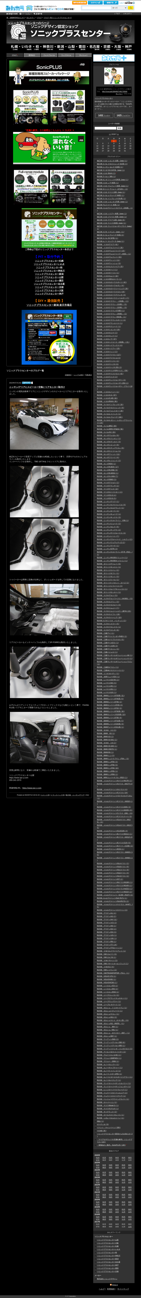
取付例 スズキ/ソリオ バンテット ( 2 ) (111, 621)
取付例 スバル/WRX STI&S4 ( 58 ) (110, 429)
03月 (110, 1158)
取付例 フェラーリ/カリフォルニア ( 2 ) (112, 1093)
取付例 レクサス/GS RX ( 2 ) (108, 680)
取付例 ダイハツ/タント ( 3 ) (108, 576)
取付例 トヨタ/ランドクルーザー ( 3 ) (111, 380)
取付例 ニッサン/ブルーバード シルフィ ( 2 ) (114, 539)
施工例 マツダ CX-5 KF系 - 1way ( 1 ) (111, 170)
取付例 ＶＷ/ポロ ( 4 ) (105, 967)
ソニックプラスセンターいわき (108, 1249)
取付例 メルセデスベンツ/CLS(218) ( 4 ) (112, 831)
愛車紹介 (32, 55)
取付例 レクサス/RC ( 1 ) (106, 686)
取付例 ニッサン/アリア (75, 795)
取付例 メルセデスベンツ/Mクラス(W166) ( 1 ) (114, 882)
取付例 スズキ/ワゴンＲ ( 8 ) (108, 630)
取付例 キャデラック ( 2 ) (107, 1112)
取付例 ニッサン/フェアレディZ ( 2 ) (111, 542)
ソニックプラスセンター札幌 (108, 1246)
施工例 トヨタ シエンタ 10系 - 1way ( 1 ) (112, 161)
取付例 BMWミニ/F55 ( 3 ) (107, 762)
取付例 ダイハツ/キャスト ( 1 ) (109, 567)
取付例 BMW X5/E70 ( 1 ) (107, 749)
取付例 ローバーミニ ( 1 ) (107, 1102)
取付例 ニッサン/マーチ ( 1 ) (108, 546)
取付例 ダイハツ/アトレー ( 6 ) (109, 564)
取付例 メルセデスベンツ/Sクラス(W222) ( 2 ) (114, 892)
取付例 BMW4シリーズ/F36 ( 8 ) (109, 718)
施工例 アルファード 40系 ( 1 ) (108, 205)
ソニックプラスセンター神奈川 (108, 1256)
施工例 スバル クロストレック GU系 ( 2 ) (112, 164)
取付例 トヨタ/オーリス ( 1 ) (108, 273)
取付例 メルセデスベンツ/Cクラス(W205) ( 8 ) (114, 810)
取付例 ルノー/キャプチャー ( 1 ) (109, 1068)
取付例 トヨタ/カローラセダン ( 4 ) (110, 285)
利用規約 (111, 1289)
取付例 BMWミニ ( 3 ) (105, 755)
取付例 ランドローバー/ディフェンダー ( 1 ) (114, 1087)
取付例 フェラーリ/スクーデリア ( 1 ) (111, 1096)
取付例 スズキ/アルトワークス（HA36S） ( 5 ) (115, 599)
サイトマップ (123, 1289)
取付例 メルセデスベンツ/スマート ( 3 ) (112, 910)
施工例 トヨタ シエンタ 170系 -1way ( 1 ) (112, 202)
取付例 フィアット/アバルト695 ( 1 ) (111, 1046)
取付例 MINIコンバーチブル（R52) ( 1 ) (112, 777)
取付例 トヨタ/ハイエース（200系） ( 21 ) (113, 342)
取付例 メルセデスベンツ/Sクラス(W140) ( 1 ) (114, 885)
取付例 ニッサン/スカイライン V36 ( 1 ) (113, 520)
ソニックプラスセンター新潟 (108, 1259)
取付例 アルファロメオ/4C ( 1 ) (109, 1055)
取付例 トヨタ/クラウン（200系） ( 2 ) (112, 314)
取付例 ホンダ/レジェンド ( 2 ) (109, 461)
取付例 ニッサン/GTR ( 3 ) (107, 549)
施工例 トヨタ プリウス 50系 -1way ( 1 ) (112, 217)
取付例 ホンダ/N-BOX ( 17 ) (108, 467)
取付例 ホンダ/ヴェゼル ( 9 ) (108, 435)
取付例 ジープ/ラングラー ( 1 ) (109, 1001)
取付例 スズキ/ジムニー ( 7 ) (108, 608)
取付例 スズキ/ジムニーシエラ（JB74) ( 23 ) (114, 611)
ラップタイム (66, 55)
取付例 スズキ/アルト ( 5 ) (107, 595)
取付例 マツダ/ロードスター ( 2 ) (109, 492)
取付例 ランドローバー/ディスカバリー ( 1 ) (114, 1083)
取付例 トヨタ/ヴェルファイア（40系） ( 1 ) (114, 254)
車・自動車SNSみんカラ (15, 18)
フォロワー (123, 115)
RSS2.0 (115, 1285)
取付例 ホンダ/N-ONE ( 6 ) (107, 470)
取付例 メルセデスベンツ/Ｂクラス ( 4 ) (112, 789)
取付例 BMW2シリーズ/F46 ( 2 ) (109, 702)
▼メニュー (83, 55)
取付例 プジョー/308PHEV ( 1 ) (109, 1058)
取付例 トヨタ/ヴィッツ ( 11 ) (108, 260)
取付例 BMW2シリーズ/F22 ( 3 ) (109, 708)
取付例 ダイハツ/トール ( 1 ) (108, 580)
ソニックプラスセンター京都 (49, 287)
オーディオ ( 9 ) (103, 1124)
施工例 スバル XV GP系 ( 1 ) (107, 238)
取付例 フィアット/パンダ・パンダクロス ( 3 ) (114, 1049)
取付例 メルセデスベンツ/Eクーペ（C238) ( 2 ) (115, 846)
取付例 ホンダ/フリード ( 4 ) (108, 457)
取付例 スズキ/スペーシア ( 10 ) (109, 617)
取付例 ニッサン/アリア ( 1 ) (108, 502)
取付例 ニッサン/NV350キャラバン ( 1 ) (112, 561)
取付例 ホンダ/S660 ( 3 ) (106, 479)
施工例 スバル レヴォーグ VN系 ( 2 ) (110, 235)
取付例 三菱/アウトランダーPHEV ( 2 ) (112, 636)
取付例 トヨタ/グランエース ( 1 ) (109, 323)
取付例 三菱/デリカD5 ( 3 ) (107, 646)
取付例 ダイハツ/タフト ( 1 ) (108, 573)
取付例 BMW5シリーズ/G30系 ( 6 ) (110, 724)
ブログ (39, 18)
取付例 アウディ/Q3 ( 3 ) (106, 932)
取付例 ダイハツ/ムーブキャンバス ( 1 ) (112, 589)
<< (110, 134)
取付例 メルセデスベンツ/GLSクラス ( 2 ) (113, 876)
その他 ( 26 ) (101, 1131)
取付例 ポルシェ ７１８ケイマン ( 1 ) (112, 1008)
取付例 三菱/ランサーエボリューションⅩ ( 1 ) (114, 658)
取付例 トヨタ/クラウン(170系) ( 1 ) (111, 311)
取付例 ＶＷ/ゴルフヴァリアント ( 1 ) (111, 951)
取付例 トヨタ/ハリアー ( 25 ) (108, 348)
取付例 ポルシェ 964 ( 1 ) (107, 1027)
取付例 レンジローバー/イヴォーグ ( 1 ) (112, 1090)
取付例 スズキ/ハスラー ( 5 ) (108, 624)
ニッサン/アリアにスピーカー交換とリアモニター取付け (37, 387)
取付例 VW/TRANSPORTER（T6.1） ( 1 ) (113, 973)
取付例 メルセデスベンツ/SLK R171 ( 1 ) (112, 898)
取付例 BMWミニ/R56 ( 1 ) (107, 774)
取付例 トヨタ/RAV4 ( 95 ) (107, 401)
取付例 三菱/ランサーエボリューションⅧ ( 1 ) (114, 655)
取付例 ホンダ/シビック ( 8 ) (108, 445)
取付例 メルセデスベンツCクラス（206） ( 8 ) (114, 813)
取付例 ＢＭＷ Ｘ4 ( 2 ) (106, 743)
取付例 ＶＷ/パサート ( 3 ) (107, 960)
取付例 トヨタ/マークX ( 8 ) (108, 364)
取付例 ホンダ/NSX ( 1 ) (106, 464)
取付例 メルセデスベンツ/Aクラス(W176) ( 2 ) (114, 781)
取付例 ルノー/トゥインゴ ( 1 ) (109, 1071)
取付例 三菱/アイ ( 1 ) (105, 633)
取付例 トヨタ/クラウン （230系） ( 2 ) (112, 301)
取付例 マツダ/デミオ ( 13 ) (107, 489)
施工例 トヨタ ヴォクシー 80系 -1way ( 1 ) (112, 186)
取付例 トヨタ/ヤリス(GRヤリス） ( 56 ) (112, 371)
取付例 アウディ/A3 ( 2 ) (106, 916)
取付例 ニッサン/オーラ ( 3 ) (108, 511)
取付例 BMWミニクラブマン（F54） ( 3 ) (113, 759)
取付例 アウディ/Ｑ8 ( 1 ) (107, 938)
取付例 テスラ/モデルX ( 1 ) (108, 1109)
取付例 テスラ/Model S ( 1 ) (108, 1105)
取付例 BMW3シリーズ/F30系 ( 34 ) (110, 711)
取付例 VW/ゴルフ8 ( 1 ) (106, 957)
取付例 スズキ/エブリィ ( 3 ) (108, 602)
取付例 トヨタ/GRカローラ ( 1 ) (109, 279)
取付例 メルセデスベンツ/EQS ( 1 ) (110, 849)
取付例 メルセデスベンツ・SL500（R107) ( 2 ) (115, 895)
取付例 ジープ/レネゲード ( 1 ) (109, 1005)
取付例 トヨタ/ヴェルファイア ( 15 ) (111, 251)
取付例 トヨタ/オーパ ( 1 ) (107, 270)
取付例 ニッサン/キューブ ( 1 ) (109, 514)
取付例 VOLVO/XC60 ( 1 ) (107, 983)
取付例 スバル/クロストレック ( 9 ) (110, 408)
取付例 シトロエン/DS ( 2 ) (107, 989)
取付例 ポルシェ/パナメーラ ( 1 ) (109, 1011)
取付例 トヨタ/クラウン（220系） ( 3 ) (112, 307)
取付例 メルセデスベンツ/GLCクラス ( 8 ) (113, 870)
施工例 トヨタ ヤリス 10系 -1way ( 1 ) (111, 192)
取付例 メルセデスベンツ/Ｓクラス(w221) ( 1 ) (114, 889)
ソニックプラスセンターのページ (28, 22)
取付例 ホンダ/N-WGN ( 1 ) (107, 473)
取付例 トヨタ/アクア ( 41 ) (107, 244)
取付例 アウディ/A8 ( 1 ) (106, 926)
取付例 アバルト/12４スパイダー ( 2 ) (111, 1052)
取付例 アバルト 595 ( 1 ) (106, 176)
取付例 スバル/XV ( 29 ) (106, 432)
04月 (117, 1158)
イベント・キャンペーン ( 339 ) (108, 1127)
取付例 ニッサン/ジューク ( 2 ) (109, 524)
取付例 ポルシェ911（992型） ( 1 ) (110, 1023)
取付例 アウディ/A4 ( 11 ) (107, 919)
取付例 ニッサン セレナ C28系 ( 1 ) (110, 167)
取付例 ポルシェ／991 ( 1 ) (107, 1030)
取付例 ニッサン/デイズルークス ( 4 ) (111, 533)
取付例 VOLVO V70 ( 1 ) (106, 976)
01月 (98, 1158)
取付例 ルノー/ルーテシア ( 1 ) (109, 1080)
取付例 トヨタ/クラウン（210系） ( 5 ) (112, 304)
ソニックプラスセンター (104, 98)
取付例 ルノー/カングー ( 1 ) (108, 1064)
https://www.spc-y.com (31, 788)
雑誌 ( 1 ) (100, 1121)
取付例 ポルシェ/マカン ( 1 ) (108, 1014)
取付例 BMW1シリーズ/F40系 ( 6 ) (110, 699)
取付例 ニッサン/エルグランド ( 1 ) (110, 508)
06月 (130, 1158)
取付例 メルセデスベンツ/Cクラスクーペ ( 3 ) (114, 816)
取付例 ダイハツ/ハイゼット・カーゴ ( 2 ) (113, 583)
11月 (123, 1168)
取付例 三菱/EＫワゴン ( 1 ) (108, 667)
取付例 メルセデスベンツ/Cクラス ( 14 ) (112, 793)
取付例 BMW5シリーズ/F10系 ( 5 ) (110, 721)
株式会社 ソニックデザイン (107, 1279)
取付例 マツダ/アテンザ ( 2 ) (108, 486)
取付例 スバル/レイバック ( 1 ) (109, 414)
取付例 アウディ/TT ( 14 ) (107, 945)
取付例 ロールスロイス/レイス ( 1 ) (110, 1115)
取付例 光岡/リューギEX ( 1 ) (108, 677)
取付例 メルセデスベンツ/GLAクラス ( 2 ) (113, 863)
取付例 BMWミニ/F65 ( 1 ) (107, 771)
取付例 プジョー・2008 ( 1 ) (108, 1061)
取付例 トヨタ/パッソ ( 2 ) (107, 352)
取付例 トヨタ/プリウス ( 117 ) (109, 355)
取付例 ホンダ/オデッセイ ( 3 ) (109, 442)
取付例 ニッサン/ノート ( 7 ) (108, 536)
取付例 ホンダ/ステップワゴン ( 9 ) (110, 448)
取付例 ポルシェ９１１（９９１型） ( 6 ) (113, 1020)
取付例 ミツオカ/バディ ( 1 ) (108, 673)
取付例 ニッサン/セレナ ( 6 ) (108, 527)
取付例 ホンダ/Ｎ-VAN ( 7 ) (107, 476)
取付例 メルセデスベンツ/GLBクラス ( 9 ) (113, 867)
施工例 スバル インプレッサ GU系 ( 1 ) (111, 199)
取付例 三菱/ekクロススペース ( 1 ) (110, 670)
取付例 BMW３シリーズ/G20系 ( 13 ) (111, 714)
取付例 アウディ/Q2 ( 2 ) (106, 929)
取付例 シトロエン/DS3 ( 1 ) (108, 992)
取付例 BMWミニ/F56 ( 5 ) (107, 765)
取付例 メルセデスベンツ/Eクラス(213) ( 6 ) (114, 843)
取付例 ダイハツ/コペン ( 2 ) (108, 570)
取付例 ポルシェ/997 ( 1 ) (107, 1036)
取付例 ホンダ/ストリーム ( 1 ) (109, 451)
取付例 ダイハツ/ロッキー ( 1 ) (109, 592)
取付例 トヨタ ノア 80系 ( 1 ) (108, 183)
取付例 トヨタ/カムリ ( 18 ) (107, 276)
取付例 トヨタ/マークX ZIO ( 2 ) (109, 367)
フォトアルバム (49, 55)
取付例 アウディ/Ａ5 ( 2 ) (107, 923)
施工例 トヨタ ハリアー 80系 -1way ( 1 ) (112, 214)
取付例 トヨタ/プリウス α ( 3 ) (108, 358)
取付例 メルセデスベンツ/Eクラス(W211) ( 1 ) (114, 834)
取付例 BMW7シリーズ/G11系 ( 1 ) (110, 727)
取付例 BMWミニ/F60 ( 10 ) (108, 768)
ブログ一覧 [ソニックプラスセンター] (57, 18)
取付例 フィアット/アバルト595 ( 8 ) (111, 1042)
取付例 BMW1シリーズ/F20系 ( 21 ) (110, 696)
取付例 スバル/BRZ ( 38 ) (107, 426)
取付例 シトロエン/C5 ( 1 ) (107, 986)
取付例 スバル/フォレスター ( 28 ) (110, 411)
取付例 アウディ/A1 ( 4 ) (106, 913)
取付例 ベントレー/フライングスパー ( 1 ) (113, 1099)
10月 (117, 1168)
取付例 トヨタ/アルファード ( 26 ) (110, 248)
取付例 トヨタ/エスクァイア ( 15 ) (110, 266)
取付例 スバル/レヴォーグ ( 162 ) (110, 417)
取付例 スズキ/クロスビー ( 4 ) (109, 605)
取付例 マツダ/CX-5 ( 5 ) (106, 498)
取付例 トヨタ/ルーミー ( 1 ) (108, 392)
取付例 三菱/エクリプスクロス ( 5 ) (110, 640)
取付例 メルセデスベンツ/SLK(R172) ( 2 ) (113, 901)
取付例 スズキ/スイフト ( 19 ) (108, 614)
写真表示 (88, 375)
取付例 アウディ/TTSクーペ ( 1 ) (109, 948)
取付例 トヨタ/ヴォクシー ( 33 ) (109, 257)
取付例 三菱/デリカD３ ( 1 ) (108, 643)
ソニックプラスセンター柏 (107, 1252)
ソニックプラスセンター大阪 (108, 1243)
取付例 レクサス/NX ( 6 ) (106, 683)
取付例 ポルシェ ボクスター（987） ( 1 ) (113, 1033)
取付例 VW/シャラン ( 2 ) (107, 970)
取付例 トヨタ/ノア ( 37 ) (107, 339)
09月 (110, 1168)
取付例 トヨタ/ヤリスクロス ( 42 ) (110, 374)
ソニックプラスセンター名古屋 (49, 284)
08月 (104, 1168)
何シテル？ (119, 94)
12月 (130, 1168)
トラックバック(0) (57, 795)
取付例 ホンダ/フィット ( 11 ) (108, 454)
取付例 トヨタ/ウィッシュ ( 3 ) (109, 263)
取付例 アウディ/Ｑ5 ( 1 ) (107, 935)
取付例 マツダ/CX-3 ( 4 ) (106, 495)
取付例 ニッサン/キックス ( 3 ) (109, 517)
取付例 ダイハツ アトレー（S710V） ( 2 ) (112, 189)
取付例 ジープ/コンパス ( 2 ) (108, 995)
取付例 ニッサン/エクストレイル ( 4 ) (111, 505)
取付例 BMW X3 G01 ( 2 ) (107, 740)
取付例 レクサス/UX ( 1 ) (106, 692)
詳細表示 (68, 375)
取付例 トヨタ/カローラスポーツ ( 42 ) (112, 282)
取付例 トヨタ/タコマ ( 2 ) (107, 333)
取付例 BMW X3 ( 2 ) (105, 737)
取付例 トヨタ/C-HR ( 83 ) (107, 398)
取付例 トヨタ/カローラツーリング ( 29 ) (112, 289)
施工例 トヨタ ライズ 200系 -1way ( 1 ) (111, 223)
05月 (123, 1158)
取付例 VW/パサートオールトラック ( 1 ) (112, 964)
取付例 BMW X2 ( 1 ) (106, 733)
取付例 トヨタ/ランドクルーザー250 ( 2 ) (112, 383)
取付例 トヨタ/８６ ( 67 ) (107, 395)
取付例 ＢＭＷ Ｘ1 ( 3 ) (106, 730)
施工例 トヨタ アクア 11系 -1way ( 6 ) (111, 220)
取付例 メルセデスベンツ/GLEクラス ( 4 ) (113, 873)
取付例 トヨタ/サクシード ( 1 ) (109, 326)
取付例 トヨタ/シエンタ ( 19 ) (108, 330)
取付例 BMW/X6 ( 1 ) (105, 752)
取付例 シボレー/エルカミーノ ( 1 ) (110, 1118)
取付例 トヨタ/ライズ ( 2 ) (107, 377)
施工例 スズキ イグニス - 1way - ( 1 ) (110, 232)
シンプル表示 (79, 375)
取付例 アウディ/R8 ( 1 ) (106, 942)
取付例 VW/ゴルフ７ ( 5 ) (107, 954)
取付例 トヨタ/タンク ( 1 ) (107, 336)
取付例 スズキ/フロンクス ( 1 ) (109, 627)
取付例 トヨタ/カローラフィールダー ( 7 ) (113, 298)
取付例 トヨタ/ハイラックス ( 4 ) (109, 345)
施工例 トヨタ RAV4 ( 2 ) (106, 173)
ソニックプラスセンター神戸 (108, 1265)
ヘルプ (121, 2)
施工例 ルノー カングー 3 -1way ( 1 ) (110, 241)
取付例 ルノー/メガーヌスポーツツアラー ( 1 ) (114, 1077)
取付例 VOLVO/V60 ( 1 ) (106, 979)
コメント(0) (45, 795)
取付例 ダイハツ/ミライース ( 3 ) (109, 586)
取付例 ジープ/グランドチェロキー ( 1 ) (112, 998)
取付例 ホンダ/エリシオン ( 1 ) (109, 438)
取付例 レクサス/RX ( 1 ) (106, 689)
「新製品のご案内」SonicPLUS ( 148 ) (111, 1145)
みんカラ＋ (31, 18)
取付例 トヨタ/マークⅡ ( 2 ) (108, 361)
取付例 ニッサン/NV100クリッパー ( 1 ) (112, 558)
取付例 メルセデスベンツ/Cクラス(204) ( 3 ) (114, 807)
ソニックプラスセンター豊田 (108, 1268)
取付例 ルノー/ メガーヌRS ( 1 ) (109, 1074)
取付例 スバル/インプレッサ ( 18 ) (110, 404)
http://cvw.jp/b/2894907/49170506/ (114, 91)
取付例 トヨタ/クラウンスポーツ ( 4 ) (111, 320)
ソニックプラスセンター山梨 (49, 277)
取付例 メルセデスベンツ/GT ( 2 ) (110, 879)
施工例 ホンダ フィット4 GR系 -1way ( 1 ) (112, 180)
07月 (98, 1160)
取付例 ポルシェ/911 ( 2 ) (107, 1017)
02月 (104, 1158)
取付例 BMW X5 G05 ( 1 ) (107, 746)
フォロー (104, 115)
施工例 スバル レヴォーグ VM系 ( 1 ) (110, 195)
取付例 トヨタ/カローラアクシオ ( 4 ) (111, 295)
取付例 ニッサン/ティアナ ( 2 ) (109, 530)
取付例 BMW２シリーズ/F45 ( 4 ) (110, 705)
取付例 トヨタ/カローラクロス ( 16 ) (111, 292)
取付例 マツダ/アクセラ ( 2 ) (108, 483)
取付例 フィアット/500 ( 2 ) (108, 1039)
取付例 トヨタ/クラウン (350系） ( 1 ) (111, 317)
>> (118, 134)
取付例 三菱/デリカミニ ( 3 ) (108, 649)
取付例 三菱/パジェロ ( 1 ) (107, 652)
